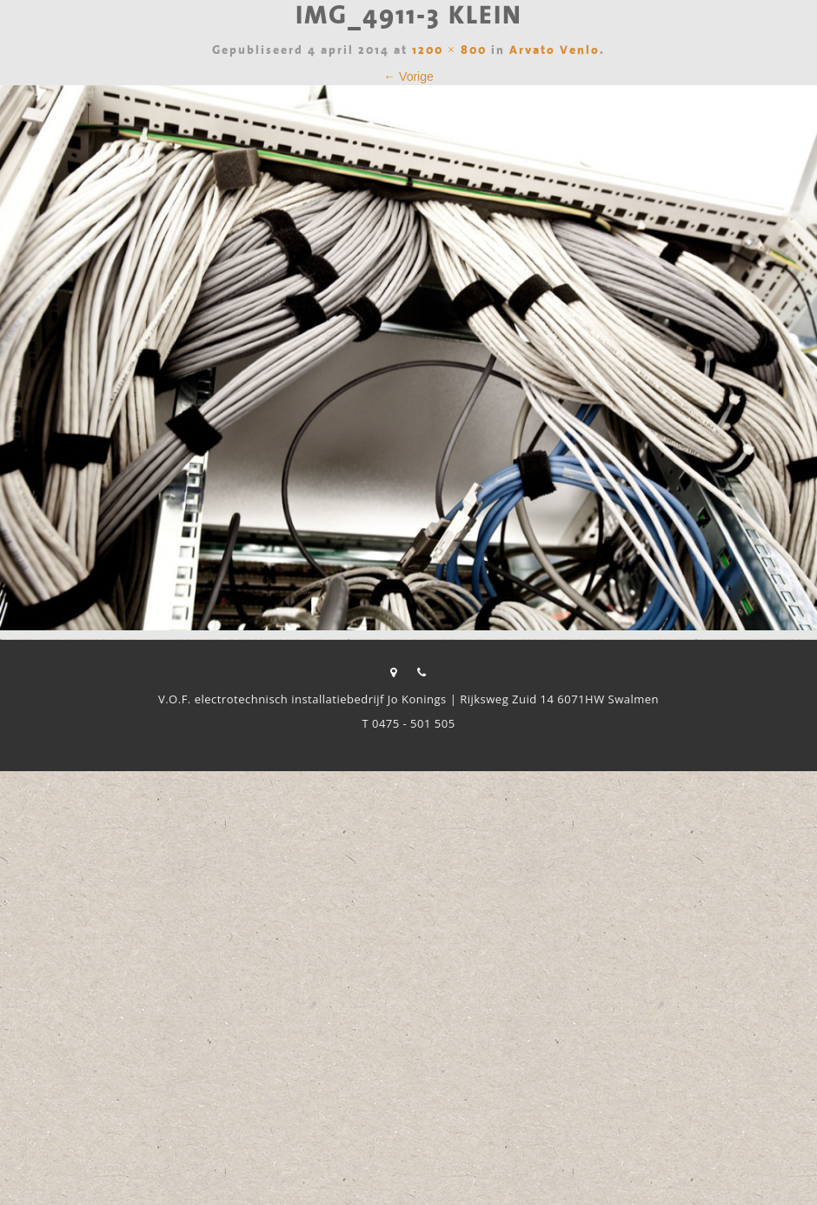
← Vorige (408, 76)
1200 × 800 (449, 50)
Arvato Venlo (554, 50)
